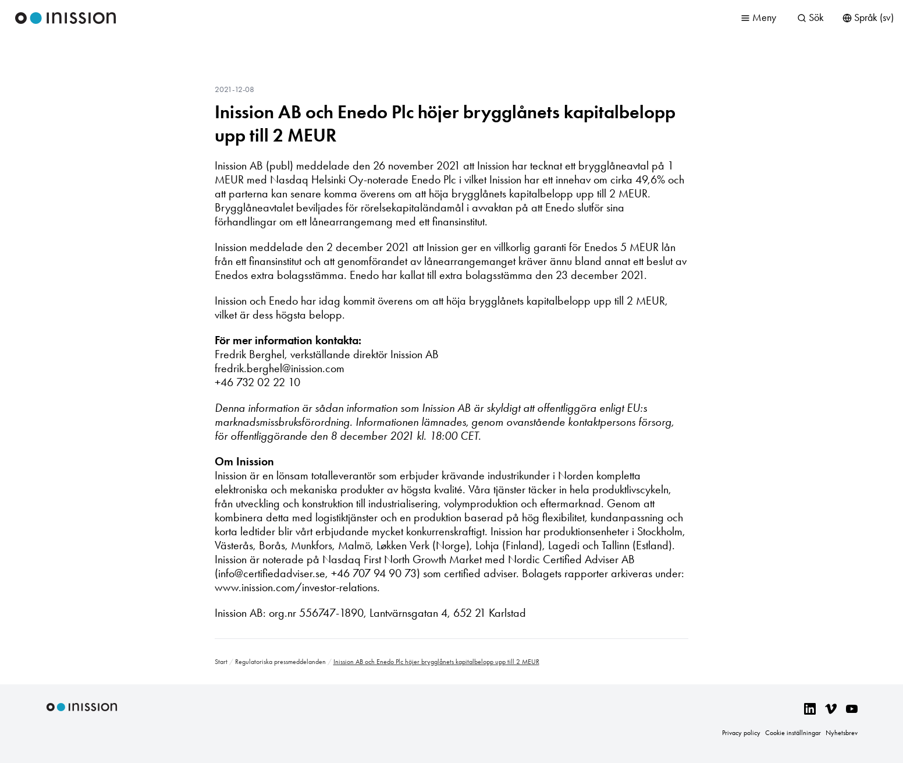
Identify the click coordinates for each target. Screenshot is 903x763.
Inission (65, 18)
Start (221, 662)
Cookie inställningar (793, 733)
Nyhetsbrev (842, 733)
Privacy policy (741, 733)
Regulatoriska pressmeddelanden (280, 662)
